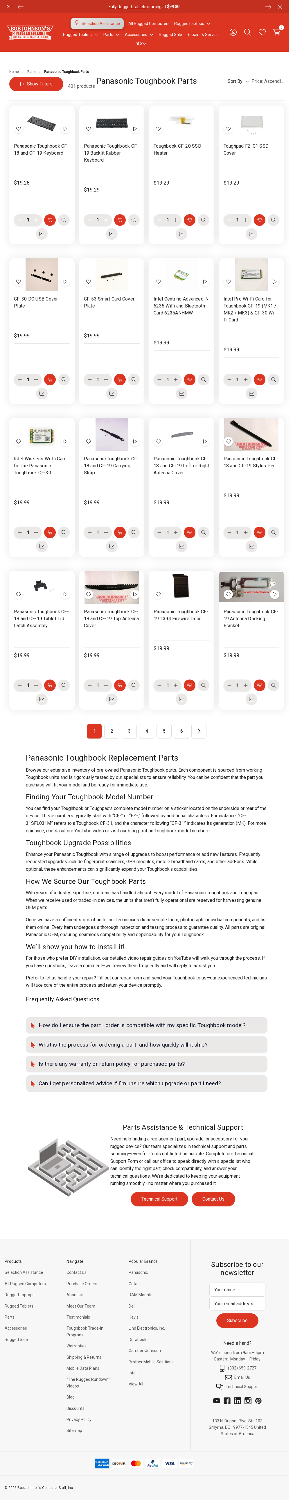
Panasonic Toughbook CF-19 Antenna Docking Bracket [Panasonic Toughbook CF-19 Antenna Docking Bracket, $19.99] (251, 618)
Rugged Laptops (20, 1294)
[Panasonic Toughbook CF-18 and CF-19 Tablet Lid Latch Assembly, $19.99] (42, 587)
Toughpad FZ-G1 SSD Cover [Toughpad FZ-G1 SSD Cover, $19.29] (246, 149)
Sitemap (74, 1430)
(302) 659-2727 (237, 1368)
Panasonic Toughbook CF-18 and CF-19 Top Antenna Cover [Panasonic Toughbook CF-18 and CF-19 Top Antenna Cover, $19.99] (111, 618)
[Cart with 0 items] (276, 32)
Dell (132, 1306)
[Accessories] (136, 34)
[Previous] (20, 6)
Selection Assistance (24, 1272)
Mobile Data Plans (82, 1368)
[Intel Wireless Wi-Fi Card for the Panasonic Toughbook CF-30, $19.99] (42, 434)
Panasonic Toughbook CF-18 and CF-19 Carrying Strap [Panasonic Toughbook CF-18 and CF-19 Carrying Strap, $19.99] (111, 465)
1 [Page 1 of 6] (94, 731)
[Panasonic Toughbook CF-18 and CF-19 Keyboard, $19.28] (42, 122)
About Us (74, 1294)
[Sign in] (233, 32)
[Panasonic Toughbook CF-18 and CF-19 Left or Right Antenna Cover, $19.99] (181, 434)
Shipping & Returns (83, 1357)
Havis (134, 1317)
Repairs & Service (203, 34)
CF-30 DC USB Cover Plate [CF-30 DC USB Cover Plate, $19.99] (36, 302)
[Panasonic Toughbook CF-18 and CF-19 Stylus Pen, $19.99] (251, 434)
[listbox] (267, 81)
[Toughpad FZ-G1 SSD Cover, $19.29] (251, 122)
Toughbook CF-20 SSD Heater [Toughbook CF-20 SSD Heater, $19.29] (177, 149)
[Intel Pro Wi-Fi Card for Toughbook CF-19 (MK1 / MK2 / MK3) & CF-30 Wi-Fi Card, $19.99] (251, 274)
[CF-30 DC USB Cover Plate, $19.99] (42, 274)
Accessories (16, 1328)
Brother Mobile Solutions (151, 1362)
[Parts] (108, 34)
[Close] (280, 6)
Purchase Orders (81, 1283)
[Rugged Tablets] (77, 34)
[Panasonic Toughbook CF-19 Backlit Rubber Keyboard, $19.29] (112, 122)
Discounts (75, 1408)
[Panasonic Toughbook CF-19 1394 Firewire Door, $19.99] (181, 587)
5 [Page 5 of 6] (164, 731)
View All (136, 1384)
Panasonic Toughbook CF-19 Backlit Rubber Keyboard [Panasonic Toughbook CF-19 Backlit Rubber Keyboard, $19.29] (111, 153)
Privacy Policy (78, 1419)
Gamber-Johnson (145, 1350)
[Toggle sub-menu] (207, 23)
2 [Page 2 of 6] (112, 731)
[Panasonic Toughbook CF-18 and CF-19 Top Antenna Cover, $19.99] (112, 587)
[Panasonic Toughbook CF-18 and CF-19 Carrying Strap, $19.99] (112, 434)
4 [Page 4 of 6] (146, 731)
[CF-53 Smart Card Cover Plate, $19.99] (112, 274)
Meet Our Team (80, 1306)
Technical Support (159, 1199)
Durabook (137, 1339)
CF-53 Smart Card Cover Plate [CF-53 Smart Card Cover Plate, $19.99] (109, 302)
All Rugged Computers (25, 1283)
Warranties (76, 1346)
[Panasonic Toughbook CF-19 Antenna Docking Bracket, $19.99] (251, 587)
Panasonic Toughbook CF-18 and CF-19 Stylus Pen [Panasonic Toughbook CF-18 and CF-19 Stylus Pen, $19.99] (251, 462)
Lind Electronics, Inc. (147, 1328)
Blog (70, 1397)
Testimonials (78, 1317)
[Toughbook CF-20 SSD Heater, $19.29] (181, 122)
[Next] (268, 6)
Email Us (237, 1377)
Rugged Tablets (19, 1306)
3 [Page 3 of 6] (129, 731)
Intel (132, 1373)
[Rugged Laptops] (189, 23)
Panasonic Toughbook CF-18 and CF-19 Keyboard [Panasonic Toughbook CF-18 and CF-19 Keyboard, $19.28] (41, 149)
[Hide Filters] (36, 84)
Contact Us (213, 1199)
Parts (10, 1317)
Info (141, 43)
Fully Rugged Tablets (127, 6)
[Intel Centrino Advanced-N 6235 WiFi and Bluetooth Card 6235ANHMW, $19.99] (181, 274)
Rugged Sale (16, 1339)
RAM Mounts (140, 1294)
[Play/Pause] (9, 6)
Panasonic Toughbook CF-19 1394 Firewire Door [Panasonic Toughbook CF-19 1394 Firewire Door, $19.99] (181, 615)
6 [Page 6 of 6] (181, 731)
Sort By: (238, 81)
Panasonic (138, 1272)
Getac (134, 1283)
